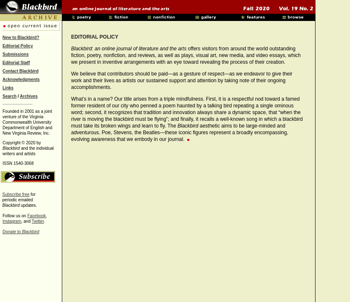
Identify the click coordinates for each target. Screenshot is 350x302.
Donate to (21, 231)
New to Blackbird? (21, 37)
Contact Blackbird (21, 71)
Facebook (36, 215)
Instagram (12, 221)
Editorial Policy (18, 46)
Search (9, 96)
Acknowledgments (21, 79)
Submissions (16, 54)
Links (8, 88)
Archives (28, 96)
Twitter (38, 221)
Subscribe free (16, 194)
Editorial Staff (16, 62)
